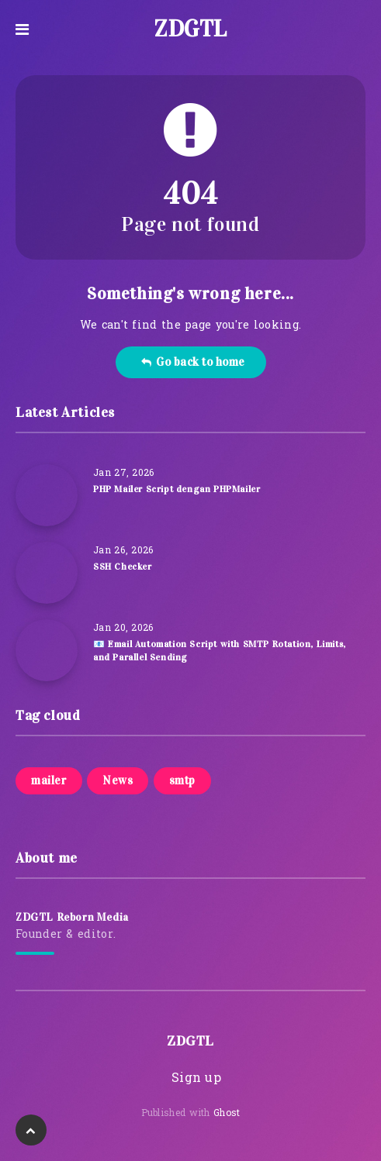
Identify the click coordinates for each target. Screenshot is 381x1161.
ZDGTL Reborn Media (72, 917)
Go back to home (192, 362)
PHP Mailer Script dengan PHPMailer (176, 489)
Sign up (196, 1079)
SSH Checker (122, 566)
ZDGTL (190, 29)
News (117, 780)
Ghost (227, 1114)
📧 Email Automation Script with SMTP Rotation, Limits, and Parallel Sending (219, 651)
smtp (182, 780)
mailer (49, 780)
